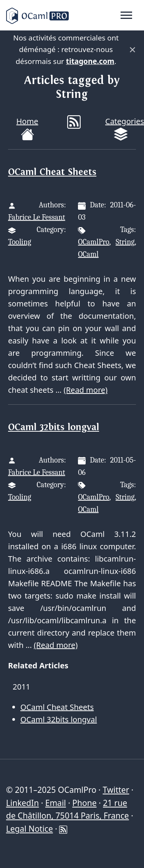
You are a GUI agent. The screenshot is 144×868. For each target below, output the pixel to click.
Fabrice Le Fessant (36, 217)
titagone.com (90, 61)
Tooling (19, 241)
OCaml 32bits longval (53, 427)
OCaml (88, 254)
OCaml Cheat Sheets (52, 172)
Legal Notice (29, 828)
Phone (84, 802)
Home (27, 128)
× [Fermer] (132, 50)
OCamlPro (93, 241)
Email (55, 802)
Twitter (116, 789)
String (125, 241)
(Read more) (86, 390)
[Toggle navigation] (126, 15)
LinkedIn (22, 802)
